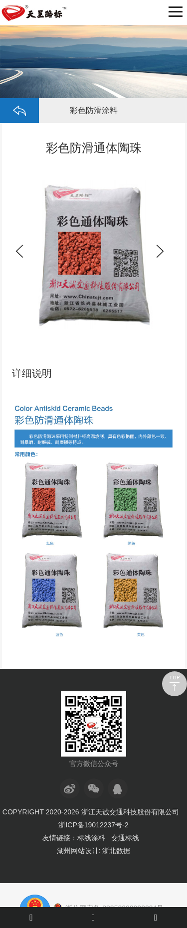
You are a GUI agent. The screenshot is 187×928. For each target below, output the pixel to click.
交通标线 (125, 838)
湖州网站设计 (78, 851)
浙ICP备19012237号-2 (93, 825)
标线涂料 (91, 838)
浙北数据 (116, 851)
